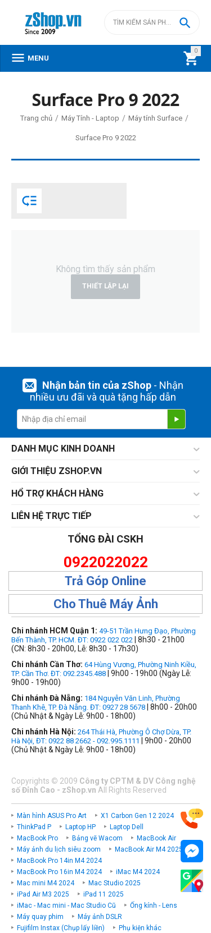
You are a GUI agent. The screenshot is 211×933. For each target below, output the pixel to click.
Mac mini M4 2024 (45, 883)
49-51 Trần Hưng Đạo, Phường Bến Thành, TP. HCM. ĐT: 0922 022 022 (103, 635)
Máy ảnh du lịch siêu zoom (59, 849)
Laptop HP (80, 827)
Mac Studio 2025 (114, 883)
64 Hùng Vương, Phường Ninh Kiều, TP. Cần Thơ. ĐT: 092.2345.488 (103, 669)
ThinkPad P (34, 827)
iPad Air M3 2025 (43, 894)
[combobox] (152, 22)
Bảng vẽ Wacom (97, 838)
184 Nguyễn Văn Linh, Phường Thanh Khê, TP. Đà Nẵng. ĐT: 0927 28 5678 (95, 702)
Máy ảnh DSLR (100, 917)
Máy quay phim (40, 917)
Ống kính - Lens (153, 905)
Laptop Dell (126, 827)
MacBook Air (156, 838)
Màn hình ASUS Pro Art (52, 816)
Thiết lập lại (105, 286)
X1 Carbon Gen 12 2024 (137, 816)
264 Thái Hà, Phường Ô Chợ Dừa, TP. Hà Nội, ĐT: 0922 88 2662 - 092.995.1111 (101, 736)
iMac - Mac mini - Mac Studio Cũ (66, 905)
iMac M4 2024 (138, 872)
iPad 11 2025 (103, 894)
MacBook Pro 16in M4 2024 (59, 872)
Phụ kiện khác (140, 928)
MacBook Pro (37, 838)
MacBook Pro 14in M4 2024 (59, 861)
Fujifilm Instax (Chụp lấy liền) (61, 928)
